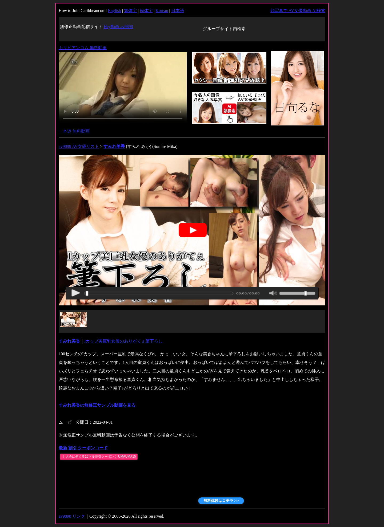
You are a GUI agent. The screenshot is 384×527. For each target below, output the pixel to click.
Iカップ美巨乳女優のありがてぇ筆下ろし (123, 341)
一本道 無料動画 (74, 131)
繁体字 (130, 10)
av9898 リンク (72, 516)
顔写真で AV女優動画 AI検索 (297, 10)
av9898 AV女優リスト (79, 146)
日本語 (177, 10)
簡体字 (146, 10)
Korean (161, 10)
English (114, 10)
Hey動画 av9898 (118, 26)
